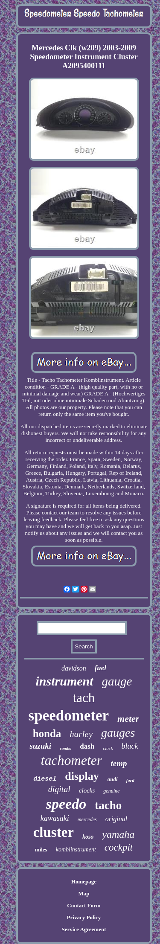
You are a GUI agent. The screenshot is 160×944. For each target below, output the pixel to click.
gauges (118, 732)
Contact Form (83, 905)
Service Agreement (83, 929)
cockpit (119, 847)
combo (65, 748)
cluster (53, 832)
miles (41, 849)
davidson (73, 668)
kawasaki (55, 818)
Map (83, 893)
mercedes (87, 819)
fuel (100, 668)
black (130, 746)
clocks (87, 790)
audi (113, 779)
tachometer (71, 760)
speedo (66, 804)
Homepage (83, 881)
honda (47, 733)
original (116, 818)
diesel (44, 779)
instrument (64, 681)
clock (108, 748)
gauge (117, 681)
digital (59, 789)
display (82, 776)
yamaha (118, 834)
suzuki (40, 745)
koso (87, 837)
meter (128, 718)
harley (81, 734)
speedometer (69, 715)
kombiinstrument (76, 849)
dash (87, 746)
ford (130, 780)
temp (119, 763)
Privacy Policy (84, 917)
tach (84, 697)
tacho (108, 805)
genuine (111, 791)
